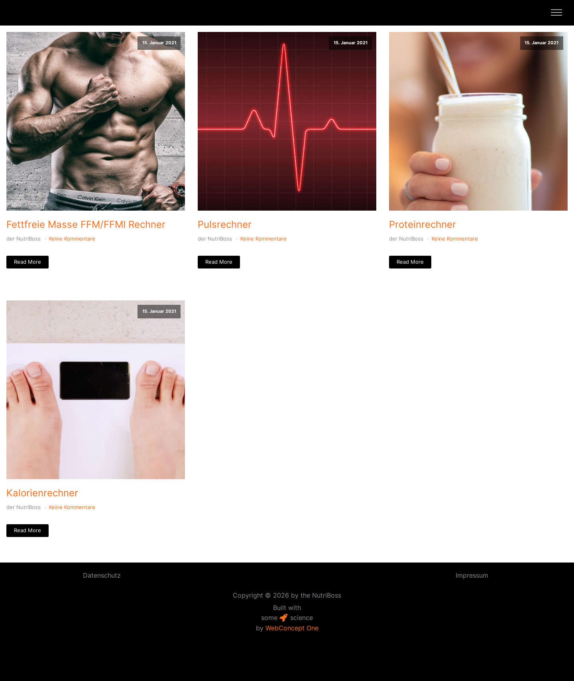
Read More (27, 262)
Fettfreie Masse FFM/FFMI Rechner (85, 224)
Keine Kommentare (72, 239)
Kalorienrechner (42, 493)
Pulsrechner (225, 224)
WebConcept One (291, 628)
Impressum (472, 575)
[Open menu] (556, 13)
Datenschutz (102, 575)
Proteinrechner (422, 224)
